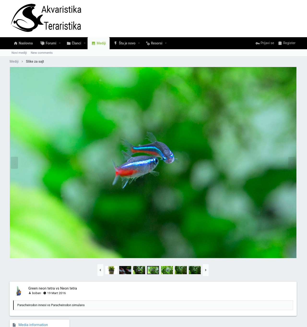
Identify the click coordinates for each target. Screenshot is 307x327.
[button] (60, 43)
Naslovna (277, 309)
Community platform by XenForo (52, 321)
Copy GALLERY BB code (256, 278)
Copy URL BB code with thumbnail (263, 264)
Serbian (18, 309)
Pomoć (263, 309)
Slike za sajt (286, 83)
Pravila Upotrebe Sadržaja (215, 309)
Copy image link (251, 237)
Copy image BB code (254, 251)
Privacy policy (245, 309)
